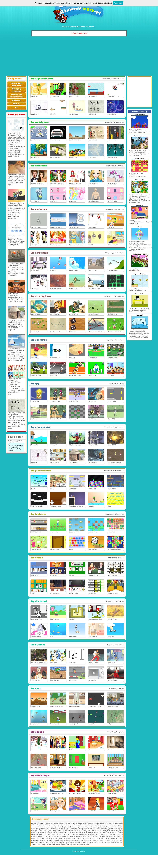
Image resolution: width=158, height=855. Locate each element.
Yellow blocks (139, 294)
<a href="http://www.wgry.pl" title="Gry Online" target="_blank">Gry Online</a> (16, 447)
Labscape (140, 315)
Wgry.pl (75, 851)
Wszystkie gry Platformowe (112, 470)
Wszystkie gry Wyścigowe (112, 122)
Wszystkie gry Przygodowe (112, 427)
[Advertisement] (79, 56)
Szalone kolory (139, 158)
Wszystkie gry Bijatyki (114, 644)
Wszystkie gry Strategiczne (112, 296)
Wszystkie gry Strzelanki (113, 253)
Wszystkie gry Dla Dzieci (113, 601)
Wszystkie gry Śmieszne (113, 209)
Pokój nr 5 (139, 205)
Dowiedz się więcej (105, 3)
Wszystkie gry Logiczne (112, 514)
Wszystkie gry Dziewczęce (112, 775)
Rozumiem (118, 3)
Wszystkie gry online (114, 557)
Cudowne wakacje (139, 136)
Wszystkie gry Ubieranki (113, 165)
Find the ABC (139, 180)
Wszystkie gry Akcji (115, 688)
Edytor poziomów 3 (140, 274)
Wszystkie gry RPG (115, 383)
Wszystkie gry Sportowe (113, 340)
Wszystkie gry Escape (114, 732)
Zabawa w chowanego (139, 254)
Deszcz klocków (140, 114)
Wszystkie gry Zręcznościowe (111, 78)
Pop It (139, 227)
